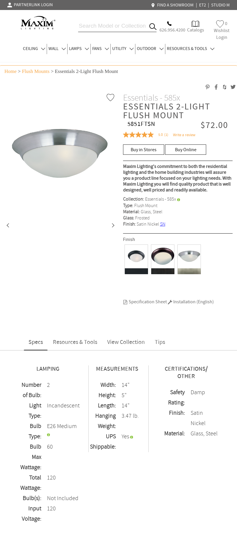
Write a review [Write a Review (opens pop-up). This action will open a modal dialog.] (184, 135)
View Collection (126, 342)
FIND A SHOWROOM (173, 5)
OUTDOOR (150, 49)
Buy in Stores (144, 150)
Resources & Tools (75, 342)
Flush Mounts (36, 71)
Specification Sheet (145, 302)
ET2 (202, 5)
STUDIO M (220, 5)
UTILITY (123, 49)
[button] (7, 226)
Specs (35, 342)
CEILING (34, 49)
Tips (160, 342)
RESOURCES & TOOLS (190, 49)
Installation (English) (191, 302)
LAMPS (79, 49)
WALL (57, 49)
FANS (100, 49)
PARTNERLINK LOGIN (30, 5)
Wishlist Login (221, 30)
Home (10, 71)
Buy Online (185, 150)
